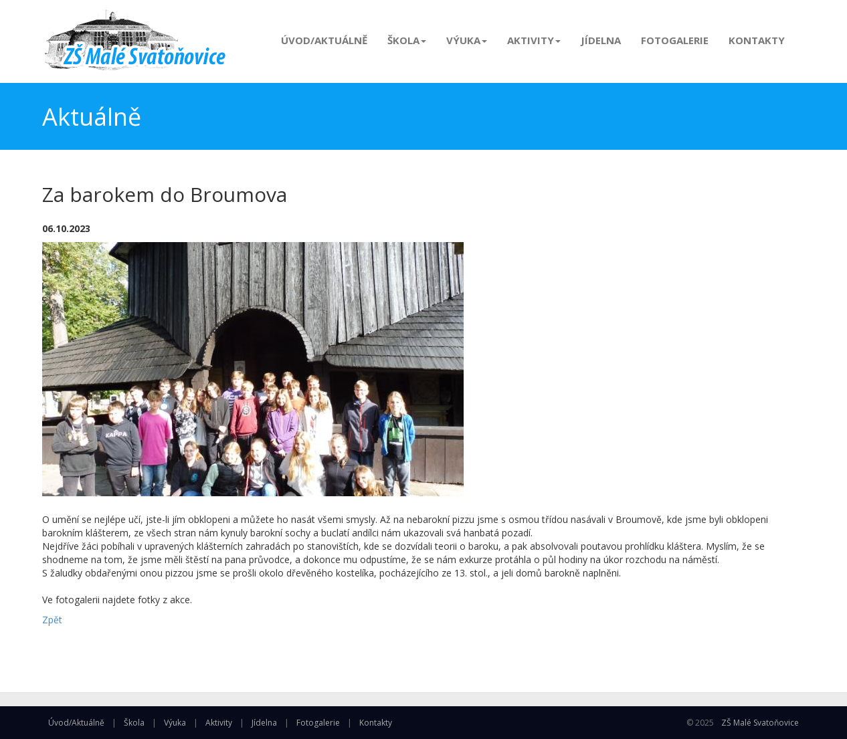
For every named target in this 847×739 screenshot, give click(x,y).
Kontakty (757, 40)
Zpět (52, 619)
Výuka (466, 40)
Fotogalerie (675, 40)
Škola (406, 40)
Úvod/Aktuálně (324, 40)
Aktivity (534, 40)
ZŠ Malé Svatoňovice (760, 722)
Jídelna (601, 40)
